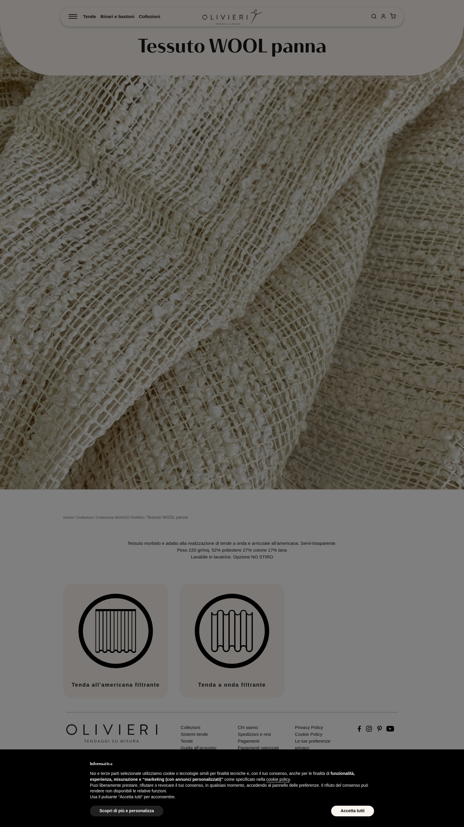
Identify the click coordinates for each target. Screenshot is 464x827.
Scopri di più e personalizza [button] (126, 810)
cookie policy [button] (278, 779)
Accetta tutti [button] (353, 810)
